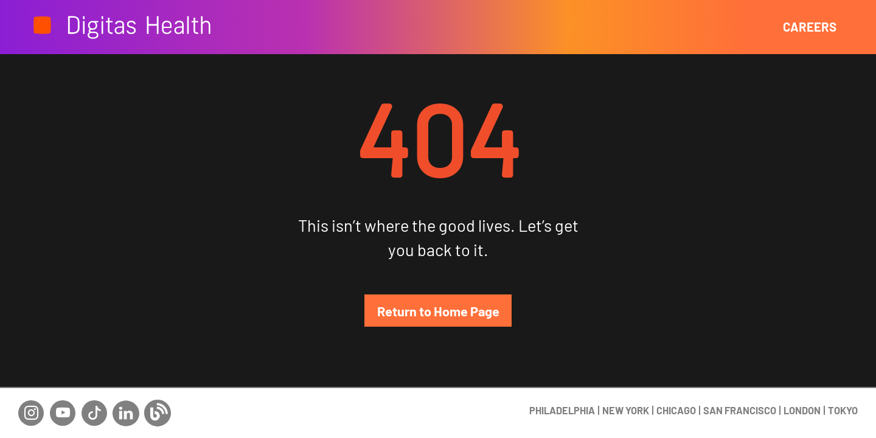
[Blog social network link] (157, 404)
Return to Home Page (438, 311)
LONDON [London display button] (802, 387)
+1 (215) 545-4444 (814, 419)
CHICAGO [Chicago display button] (676, 387)
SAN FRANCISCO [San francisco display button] (739, 387)
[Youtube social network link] (62, 404)
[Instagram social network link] (31, 404)
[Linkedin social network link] (126, 404)
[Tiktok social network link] (94, 404)
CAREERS (809, 26)
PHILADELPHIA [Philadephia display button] (562, 387)
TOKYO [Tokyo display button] (843, 387)
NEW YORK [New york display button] (625, 387)
